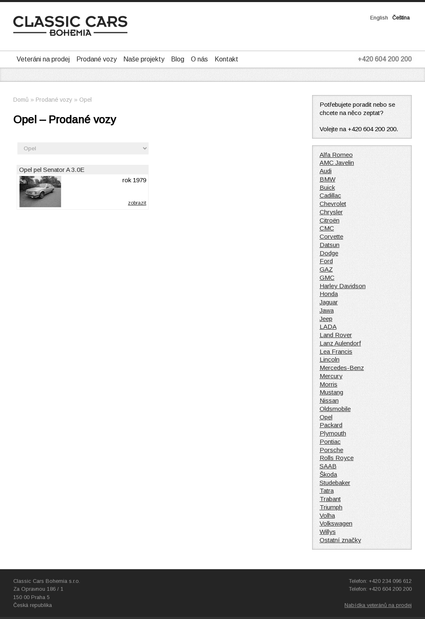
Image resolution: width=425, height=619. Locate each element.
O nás (199, 59)
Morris (328, 384)
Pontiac (330, 441)
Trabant (330, 498)
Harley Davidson (343, 285)
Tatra (327, 490)
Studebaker (335, 482)
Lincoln (330, 359)
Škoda (328, 474)
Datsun (330, 244)
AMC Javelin (337, 162)
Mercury (331, 375)
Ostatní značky (340, 539)
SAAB (328, 466)
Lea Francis (336, 351)
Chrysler (331, 211)
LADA (328, 326)
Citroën (330, 220)
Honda (329, 293)
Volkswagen (336, 523)
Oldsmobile (335, 408)
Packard (331, 424)
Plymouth (333, 433)
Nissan (329, 400)
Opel (85, 99)
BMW (327, 179)
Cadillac (330, 195)
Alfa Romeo (336, 154)
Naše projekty (143, 59)
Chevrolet (333, 203)
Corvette (331, 236)
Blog (177, 59)
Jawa (327, 310)
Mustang (331, 392)
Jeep (326, 318)
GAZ (326, 269)
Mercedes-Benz (342, 367)
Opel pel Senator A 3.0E (52, 169)
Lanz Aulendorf (340, 343)
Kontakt (226, 59)
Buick (327, 187)
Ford (326, 260)
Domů (21, 99)
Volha (327, 515)
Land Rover (336, 334)
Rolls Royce (337, 457)
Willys (328, 531)
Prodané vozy (96, 59)
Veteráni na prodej (43, 59)
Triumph (331, 507)
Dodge (329, 253)
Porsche (331, 449)
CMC (327, 228)
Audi (326, 170)
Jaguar (329, 302)
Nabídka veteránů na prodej (378, 605)
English (379, 18)
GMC (327, 277)
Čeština (401, 18)
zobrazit (137, 203)
